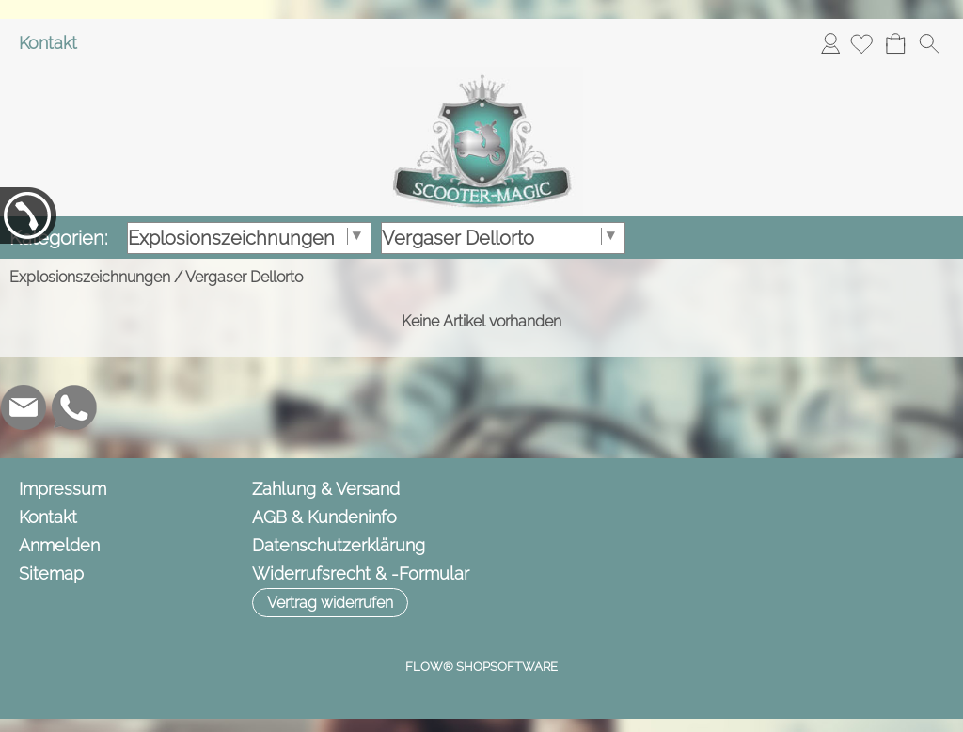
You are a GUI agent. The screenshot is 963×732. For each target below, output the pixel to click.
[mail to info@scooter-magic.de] (23, 407)
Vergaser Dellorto (244, 277)
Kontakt (48, 43)
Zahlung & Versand (326, 489)
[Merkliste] (861, 43)
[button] (929, 43)
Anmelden (830, 43)
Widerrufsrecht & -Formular (360, 573)
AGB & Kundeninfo (324, 517)
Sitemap (51, 573)
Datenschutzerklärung (338, 545)
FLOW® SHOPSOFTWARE (481, 667)
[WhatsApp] (74, 407)
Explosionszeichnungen (89, 277)
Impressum (62, 489)
